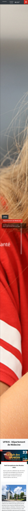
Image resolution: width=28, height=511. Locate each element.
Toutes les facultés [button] (11, 2)
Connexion (4, 1)
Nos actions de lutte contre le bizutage (11, 226)
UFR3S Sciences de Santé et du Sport (11, 225)
